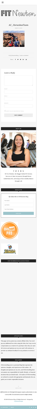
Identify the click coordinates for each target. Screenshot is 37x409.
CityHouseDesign (18, 401)
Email (6, 95)
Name (6, 88)
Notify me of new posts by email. (15, 111)
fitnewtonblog (14, 55)
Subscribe (4, 407)
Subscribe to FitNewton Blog (18, 196)
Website (6, 103)
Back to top (18, 387)
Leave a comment (24, 55)
